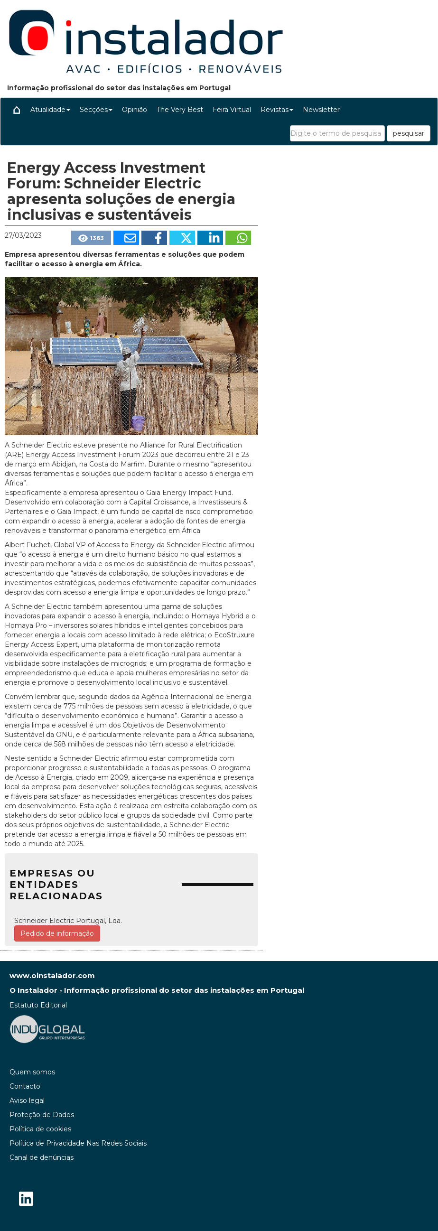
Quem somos (32, 1072)
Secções (96, 109)
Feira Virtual (232, 109)
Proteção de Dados (41, 1114)
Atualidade (50, 109)
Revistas (277, 109)
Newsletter (321, 109)
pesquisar (408, 133)
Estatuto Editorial (38, 1005)
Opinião (134, 109)
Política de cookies (40, 1129)
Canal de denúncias (41, 1157)
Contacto (24, 1086)
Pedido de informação (57, 933)
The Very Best (180, 109)
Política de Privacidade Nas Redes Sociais (78, 1143)
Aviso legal (27, 1100)
